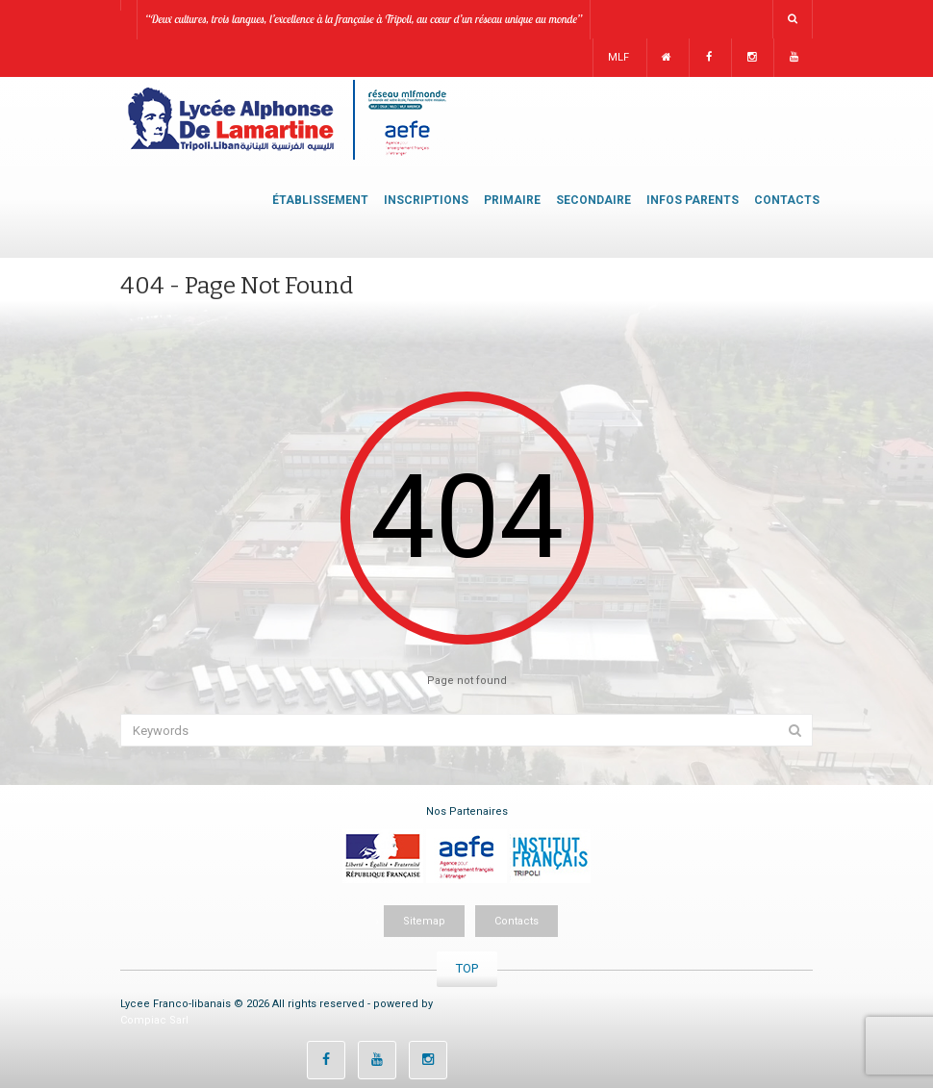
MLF (618, 57)
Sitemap (424, 921)
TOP (467, 968)
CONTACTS (787, 200)
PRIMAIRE (512, 200)
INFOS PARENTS (692, 200)
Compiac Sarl (154, 1020)
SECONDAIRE (593, 200)
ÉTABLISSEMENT (320, 200)
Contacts (516, 921)
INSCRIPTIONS (426, 200)
